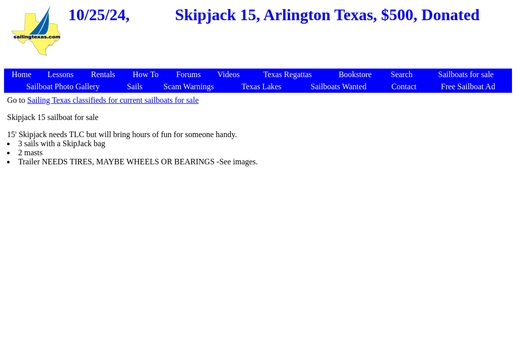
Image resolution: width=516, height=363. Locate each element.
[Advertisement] (408, 247)
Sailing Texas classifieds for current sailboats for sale (113, 100)
